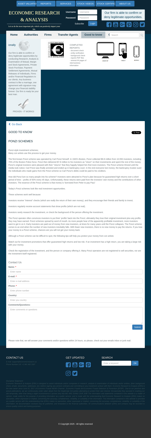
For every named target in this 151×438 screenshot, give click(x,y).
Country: (12, 295)
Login (92, 23)
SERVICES (65, 3)
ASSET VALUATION (27, 3)
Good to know (93, 34)
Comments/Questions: (19, 305)
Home (14, 34)
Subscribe (79, 23)
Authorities (31, 34)
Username (71, 12)
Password (71, 18)
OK (135, 363)
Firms (48, 34)
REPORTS (46, 3)
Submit (137, 327)
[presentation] (30, 330)
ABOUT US (125, 3)
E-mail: (12, 276)
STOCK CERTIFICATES (106, 3)
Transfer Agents (68, 34)
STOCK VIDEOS (85, 3)
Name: (12, 267)
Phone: (12, 286)
